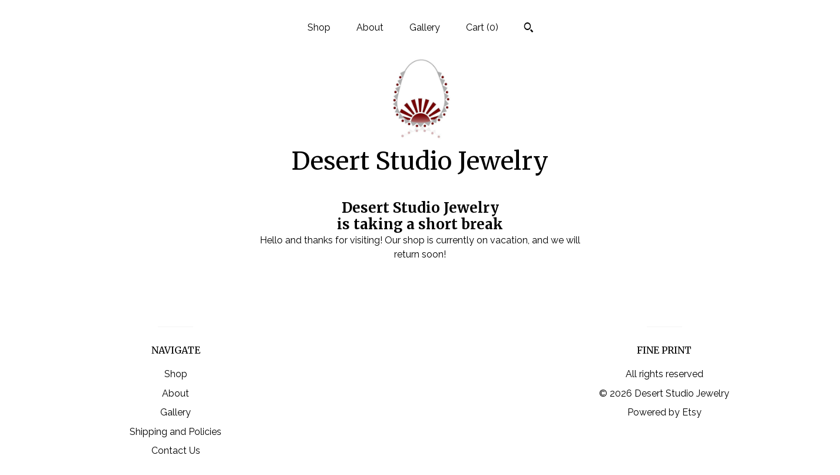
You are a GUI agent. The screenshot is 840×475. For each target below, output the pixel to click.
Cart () (482, 27)
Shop (318, 27)
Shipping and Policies (175, 431)
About (369, 27)
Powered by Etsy (664, 412)
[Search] (528, 28)
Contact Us (175, 450)
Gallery (424, 27)
